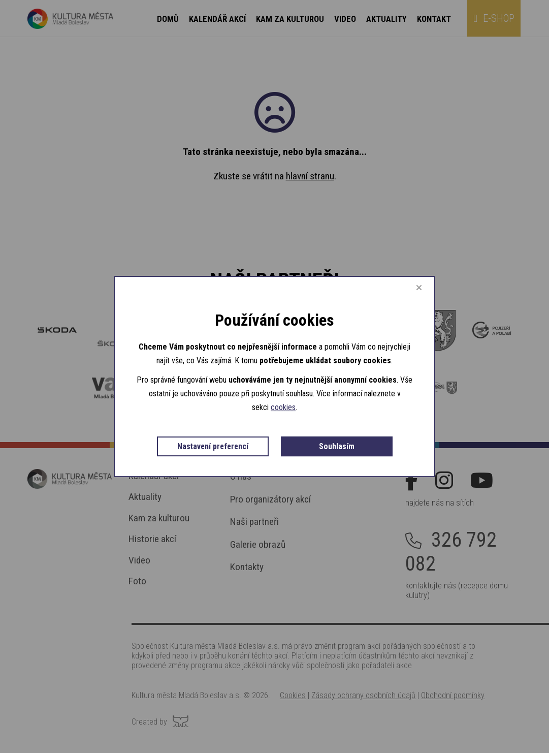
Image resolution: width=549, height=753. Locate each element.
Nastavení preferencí (269, 443)
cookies (318, 406)
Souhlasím (274, 464)
